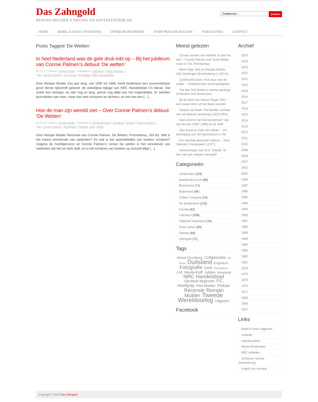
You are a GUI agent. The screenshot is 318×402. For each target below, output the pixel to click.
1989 (244, 233)
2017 (244, 102)
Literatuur (98, 71)
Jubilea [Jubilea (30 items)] (209, 272)
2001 (244, 173)
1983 (244, 250)
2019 (244, 91)
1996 (244, 191)
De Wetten (84, 75)
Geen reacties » (116, 71)
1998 (244, 179)
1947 (244, 309)
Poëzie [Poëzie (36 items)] (223, 285)
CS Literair (70, 75)
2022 (244, 73)
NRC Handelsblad (103, 75)
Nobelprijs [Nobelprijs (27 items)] (224, 272)
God (92, 126)
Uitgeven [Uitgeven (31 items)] (222, 301)
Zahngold (185, 239)
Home (43, 32)
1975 (244, 286)
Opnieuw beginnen (127, 32)
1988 (244, 239)
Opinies (130, 122)
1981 (244, 262)
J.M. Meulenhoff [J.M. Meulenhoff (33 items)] (189, 272)
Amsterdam (186, 174)
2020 (244, 85)
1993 (244, 209)
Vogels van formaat (254, 368)
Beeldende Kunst (190, 180)
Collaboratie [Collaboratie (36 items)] (215, 257)
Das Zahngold (65, 11)
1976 (244, 280)
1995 (244, 197)
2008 (244, 156)
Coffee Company (190, 197)
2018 (244, 97)
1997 (244, 185)
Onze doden (187, 227)
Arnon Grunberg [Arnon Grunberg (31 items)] (189, 258)
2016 (244, 108)
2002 (244, 167)
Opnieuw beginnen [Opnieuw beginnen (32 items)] (199, 281)
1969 (244, 298)
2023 (244, 67)
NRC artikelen (250, 352)
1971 (244, 292)
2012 (244, 132)
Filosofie (83, 126)
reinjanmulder (66, 71)
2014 (244, 120)
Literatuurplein (250, 341)
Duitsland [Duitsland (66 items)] (199, 262)
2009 (244, 150)
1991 (244, 221)
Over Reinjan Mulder (173, 32)
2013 (244, 126)
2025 (244, 55)
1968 (244, 303)
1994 (244, 203)
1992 (244, 215)
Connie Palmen (52, 75)
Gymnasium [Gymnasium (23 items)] (221, 268)
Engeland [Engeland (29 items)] (221, 263)
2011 (244, 138)
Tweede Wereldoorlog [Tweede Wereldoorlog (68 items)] (200, 298)
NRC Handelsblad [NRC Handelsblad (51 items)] (203, 276)
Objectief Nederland (192, 221)
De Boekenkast (101, 122)
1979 (244, 268)
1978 (244, 274)
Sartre (100, 126)
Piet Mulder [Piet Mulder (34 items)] (205, 285)
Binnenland (186, 185)
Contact (240, 32)
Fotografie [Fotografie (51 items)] (190, 267)
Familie (184, 209)
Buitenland (186, 191)
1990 (244, 227)
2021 (244, 79)
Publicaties (212, 32)
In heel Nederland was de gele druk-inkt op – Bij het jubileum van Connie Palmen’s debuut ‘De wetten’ (103, 61)
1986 (244, 244)
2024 (244, 61)
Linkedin (246, 335)
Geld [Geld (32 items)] (208, 268)
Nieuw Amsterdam (253, 346)
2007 (244, 161)
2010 (244, 144)
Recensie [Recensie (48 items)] (194, 290)
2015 (244, 114)
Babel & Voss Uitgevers (79, 32)
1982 (244, 256)
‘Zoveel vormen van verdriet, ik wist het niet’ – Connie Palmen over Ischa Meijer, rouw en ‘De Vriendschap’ (203, 60)
